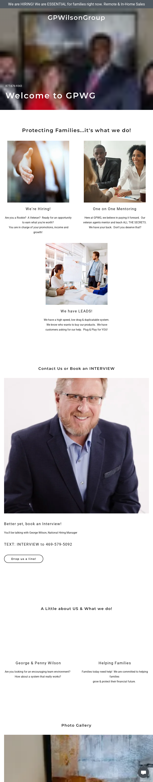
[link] (76, 18)
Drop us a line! (23, 559)
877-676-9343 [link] (13, 86)
